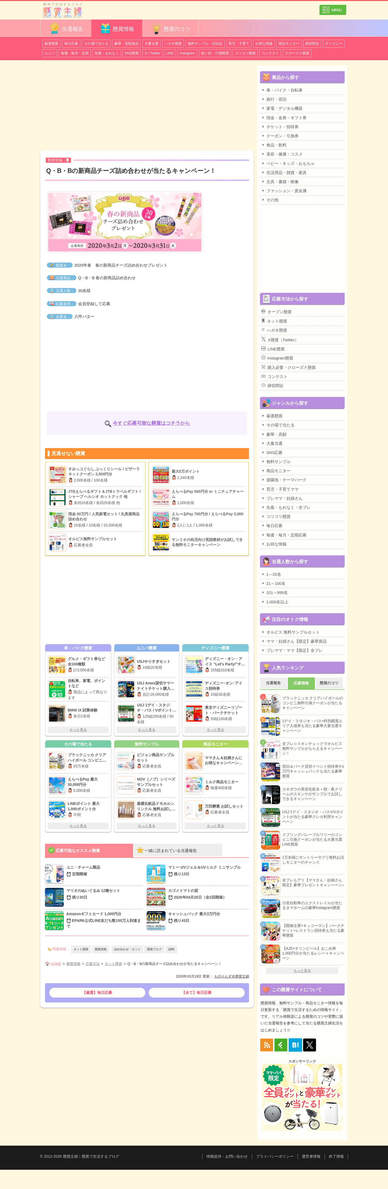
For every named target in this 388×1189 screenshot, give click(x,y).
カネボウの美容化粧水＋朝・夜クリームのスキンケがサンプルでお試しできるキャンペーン (312, 794)
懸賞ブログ (154, 949)
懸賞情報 (116, 28)
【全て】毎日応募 (197, 992)
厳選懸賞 (51, 43)
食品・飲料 (274, 144)
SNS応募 (272, 452)
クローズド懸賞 (297, 53)
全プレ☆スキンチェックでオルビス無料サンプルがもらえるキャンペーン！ (312, 748)
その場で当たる (96, 43)
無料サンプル (276, 461)
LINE (170, 53)
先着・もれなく (107, 53)
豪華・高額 (274, 434)
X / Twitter (152, 53)
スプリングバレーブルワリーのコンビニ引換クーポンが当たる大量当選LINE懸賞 (312, 839)
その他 (269, 199)
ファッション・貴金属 (284, 190)
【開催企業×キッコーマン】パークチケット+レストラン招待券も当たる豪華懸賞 (313, 930)
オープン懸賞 (276, 311)
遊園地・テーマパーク (284, 479)
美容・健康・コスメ (282, 154)
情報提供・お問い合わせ (227, 1156)
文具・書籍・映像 (280, 181)
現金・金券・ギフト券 (284, 117)
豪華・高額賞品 (126, 43)
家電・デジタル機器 (282, 108)
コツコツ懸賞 (245, 53)
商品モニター (288, 43)
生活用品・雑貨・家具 (284, 172)
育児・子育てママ (280, 489)
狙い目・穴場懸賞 (215, 53)
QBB (171, 949)
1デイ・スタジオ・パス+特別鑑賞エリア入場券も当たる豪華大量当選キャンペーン (312, 726)
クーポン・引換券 (280, 135)
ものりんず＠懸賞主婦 (231, 976)
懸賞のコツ (170, 28)
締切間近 (312, 43)
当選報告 (65, 28)
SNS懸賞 (132, 53)
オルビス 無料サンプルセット (290, 632)
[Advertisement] (147, 106)
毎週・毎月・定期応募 (284, 534)
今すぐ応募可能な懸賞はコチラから (151, 423)
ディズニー (333, 43)
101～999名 (274, 592)
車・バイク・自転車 (282, 90)
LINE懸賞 (273, 348)
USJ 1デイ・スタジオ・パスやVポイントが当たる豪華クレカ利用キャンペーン (313, 817)
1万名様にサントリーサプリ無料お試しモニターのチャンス (313, 859)
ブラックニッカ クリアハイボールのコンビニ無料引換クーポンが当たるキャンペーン (312, 703)
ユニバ (49, 53)
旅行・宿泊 (274, 99)
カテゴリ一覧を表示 (332, 7)
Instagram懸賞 (277, 357)
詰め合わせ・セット (127, 949)
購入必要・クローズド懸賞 (288, 367)
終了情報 (336, 1156)
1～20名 (271, 574)
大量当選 (152, 43)
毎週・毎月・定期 (75, 53)
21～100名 (273, 583)
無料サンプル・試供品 (205, 43)
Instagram (187, 53)
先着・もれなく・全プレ (286, 507)
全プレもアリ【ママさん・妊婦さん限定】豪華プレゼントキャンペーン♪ (313, 882)
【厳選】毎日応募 (97, 992)
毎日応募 (71, 43)
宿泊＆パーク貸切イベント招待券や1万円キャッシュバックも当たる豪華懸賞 (313, 771)
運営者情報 (311, 1156)
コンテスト (270, 53)
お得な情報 (264, 43)
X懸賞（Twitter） (280, 339)
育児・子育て (238, 43)
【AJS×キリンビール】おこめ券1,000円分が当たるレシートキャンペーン (313, 953)
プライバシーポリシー (274, 1156)
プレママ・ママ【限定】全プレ (292, 650)
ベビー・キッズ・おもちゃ (288, 163)
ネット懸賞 (81, 949)
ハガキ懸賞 (173, 43)
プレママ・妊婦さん (282, 498)
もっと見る (78, 730)
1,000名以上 (275, 601)
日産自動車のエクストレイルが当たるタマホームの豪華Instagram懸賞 (312, 905)
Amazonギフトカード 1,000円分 (104, 920)
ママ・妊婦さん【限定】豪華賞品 (294, 641)
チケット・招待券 (280, 126)
